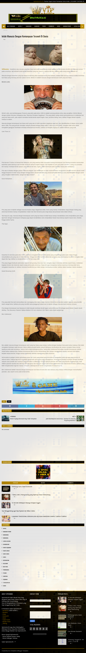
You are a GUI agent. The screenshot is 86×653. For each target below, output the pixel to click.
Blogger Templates (23, 650)
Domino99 (51, 26)
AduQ (58, 26)
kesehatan (6, 560)
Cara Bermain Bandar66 (75, 631)
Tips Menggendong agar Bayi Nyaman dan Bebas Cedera (18, 511)
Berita (20, 26)
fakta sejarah (7, 547)
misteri (5, 566)
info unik (6, 554)
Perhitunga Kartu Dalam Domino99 (22, 486)
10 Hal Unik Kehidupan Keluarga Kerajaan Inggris (26, 503)
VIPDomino (5, 69)
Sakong (5, 576)
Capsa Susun (77, 26)
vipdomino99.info (43, 1)
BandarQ (36, 26)
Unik (9, 401)
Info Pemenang (11, 26)
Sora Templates (12, 650)
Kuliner (5, 563)
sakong (5, 30)
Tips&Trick (6, 582)
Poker (44, 26)
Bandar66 (28, 26)
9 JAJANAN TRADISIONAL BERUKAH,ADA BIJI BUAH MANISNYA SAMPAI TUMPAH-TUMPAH (39, 516)
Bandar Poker (67, 26)
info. (4, 557)
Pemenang (6, 570)
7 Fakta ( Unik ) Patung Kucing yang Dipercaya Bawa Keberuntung (31, 494)
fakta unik (6, 550)
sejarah (5, 579)
